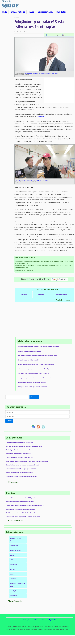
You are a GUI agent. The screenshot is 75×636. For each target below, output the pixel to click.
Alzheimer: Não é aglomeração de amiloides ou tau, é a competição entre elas (36, 364)
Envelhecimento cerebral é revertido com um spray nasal (19, 442)
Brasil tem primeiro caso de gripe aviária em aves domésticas (20, 509)
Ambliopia (13, 591)
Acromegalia (14, 545)
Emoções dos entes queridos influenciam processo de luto (19, 472)
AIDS (11, 560)
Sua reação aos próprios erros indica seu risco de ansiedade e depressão (34, 378)
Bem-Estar (61, 12)
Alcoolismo (13, 564)
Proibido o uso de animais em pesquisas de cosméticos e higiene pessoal (23, 517)
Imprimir (66, 35)
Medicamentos (24, 294)
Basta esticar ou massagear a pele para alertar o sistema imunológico (34, 369)
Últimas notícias (17, 12)
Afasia (12, 555)
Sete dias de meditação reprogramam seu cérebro (29, 351)
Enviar (9, 421)
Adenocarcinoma (15, 550)
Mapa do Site (52, 620)
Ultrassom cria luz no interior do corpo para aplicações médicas (21, 469)
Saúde (31, 12)
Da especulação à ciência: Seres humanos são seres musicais (32, 382)
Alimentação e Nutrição (61, 294)
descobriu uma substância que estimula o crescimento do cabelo (41, 73)
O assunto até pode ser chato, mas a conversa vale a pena (19, 457)
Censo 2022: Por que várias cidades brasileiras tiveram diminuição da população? (25, 505)
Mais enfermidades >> (16, 601)
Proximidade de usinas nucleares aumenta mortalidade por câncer (21, 476)
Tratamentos (41, 294)
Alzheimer (13, 578)
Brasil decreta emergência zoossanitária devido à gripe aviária (20, 513)
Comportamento (45, 12)
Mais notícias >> (14, 482)
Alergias (12, 569)
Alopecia (12, 574)
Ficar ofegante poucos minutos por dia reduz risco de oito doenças (33, 373)
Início (4, 12)
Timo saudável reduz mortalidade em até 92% (28, 360)
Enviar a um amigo (53, 35)
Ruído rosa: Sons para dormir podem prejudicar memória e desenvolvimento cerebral (38, 355)
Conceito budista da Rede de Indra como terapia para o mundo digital (22, 465)
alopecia (40, 117)
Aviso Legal (26, 620)
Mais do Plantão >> (15, 520)
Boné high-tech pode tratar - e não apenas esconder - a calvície (31, 180)
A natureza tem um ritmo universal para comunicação (18, 453)
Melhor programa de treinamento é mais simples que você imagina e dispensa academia (38, 347)
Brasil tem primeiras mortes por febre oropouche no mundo (20, 501)
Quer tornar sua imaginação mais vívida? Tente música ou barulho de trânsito (24, 446)
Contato (43, 620)
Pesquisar (34, 397)
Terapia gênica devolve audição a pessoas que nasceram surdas (32, 387)
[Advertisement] (7, 46)
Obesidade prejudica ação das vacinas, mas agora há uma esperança (22, 450)
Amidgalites (13, 595)
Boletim (35, 620)
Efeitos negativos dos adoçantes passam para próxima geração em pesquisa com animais (27, 461)
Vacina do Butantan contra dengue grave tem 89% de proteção (21, 498)
